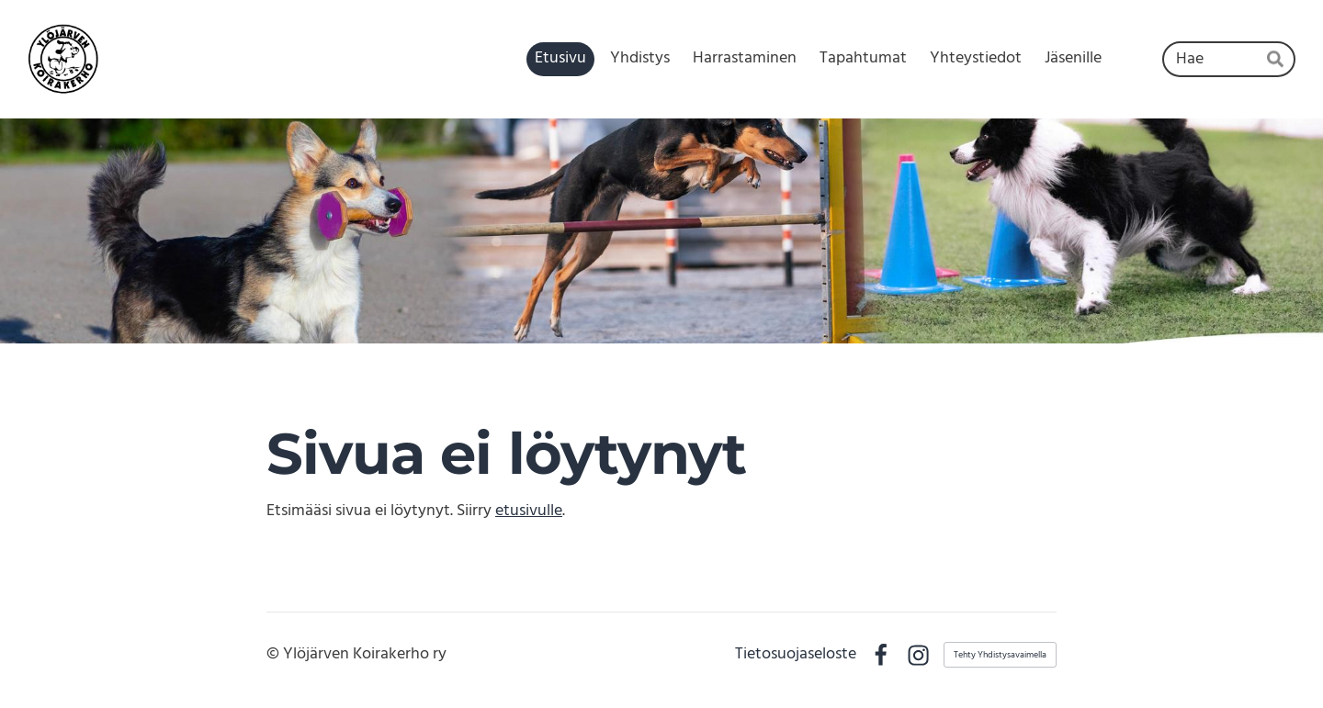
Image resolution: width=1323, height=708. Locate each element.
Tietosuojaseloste (795, 654)
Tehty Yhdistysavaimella (1000, 654)
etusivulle (528, 511)
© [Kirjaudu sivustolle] (274, 654)
